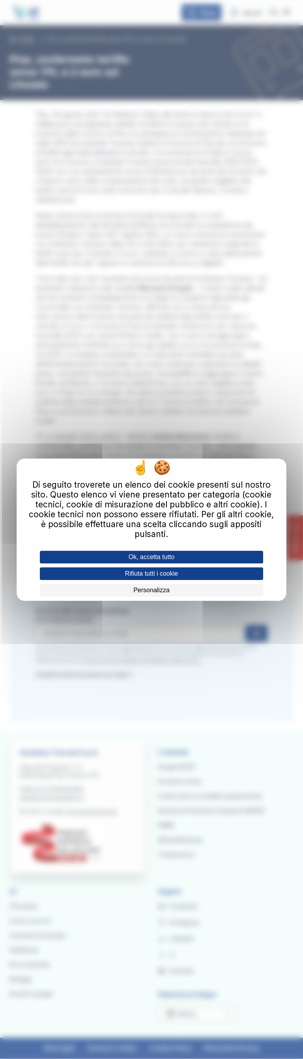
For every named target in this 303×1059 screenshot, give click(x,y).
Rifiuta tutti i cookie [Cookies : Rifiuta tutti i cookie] (151, 573)
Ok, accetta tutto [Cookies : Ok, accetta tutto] (152, 557)
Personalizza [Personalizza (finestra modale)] (151, 590)
